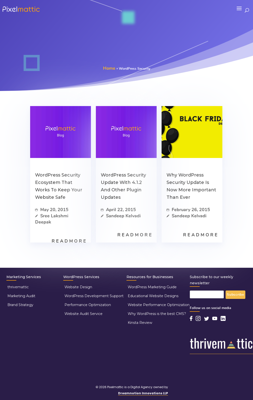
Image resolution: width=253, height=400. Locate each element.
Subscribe (235, 294)
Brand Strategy (20, 305)
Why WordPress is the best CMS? (157, 313)
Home (109, 68)
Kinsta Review (140, 322)
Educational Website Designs (153, 296)
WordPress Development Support (94, 296)
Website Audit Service (83, 313)
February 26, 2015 (188, 210)
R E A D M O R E (69, 241)
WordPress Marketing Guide (152, 287)
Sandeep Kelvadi (121, 216)
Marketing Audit (21, 296)
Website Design (78, 287)
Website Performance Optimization (159, 305)
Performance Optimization (87, 305)
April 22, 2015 (118, 210)
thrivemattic (18, 287)
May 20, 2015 (51, 210)
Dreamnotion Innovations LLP (143, 393)
